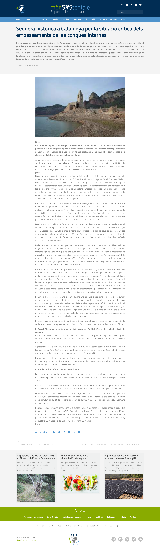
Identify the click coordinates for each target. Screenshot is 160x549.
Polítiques (111, 517)
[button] (54, 432)
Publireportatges (42, 19)
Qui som (120, 525)
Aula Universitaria (81, 19)
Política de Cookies (93, 525)
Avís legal (40, 525)
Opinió (55, 19)
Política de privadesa (74, 525)
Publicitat (108, 525)
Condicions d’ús (55, 525)
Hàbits (93, 19)
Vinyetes (103, 19)
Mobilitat (99, 517)
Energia (88, 517)
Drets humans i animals (72, 517)
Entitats (19, 19)
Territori (133, 517)
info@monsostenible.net (26, 540)
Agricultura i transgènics (33, 517)
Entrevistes (65, 19)
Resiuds (122, 517)
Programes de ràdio (119, 19)
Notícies (29, 19)
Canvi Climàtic (52, 517)
